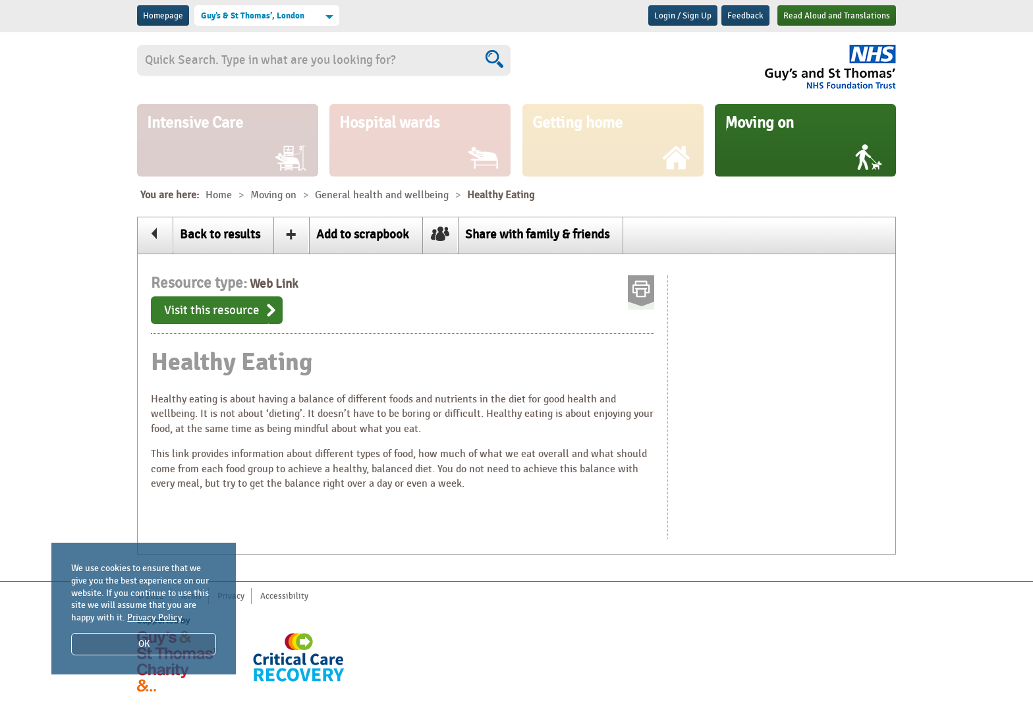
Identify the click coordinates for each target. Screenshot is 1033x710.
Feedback (745, 16)
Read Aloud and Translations (836, 16)
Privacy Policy (154, 617)
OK (144, 643)
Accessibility (284, 596)
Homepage (163, 16)
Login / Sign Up (683, 16)
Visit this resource (212, 310)
